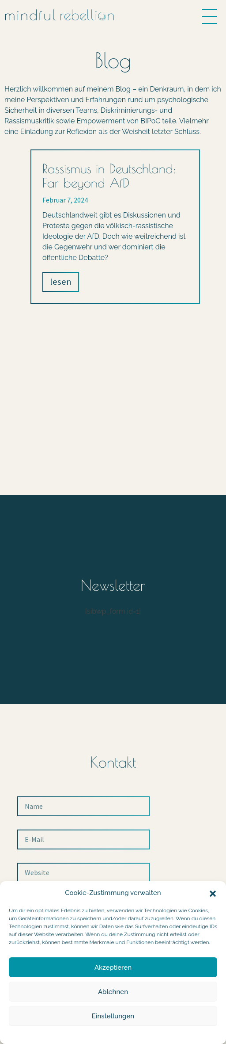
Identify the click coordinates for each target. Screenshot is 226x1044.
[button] (212, 892)
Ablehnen (113, 992)
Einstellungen (113, 1016)
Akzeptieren (113, 967)
